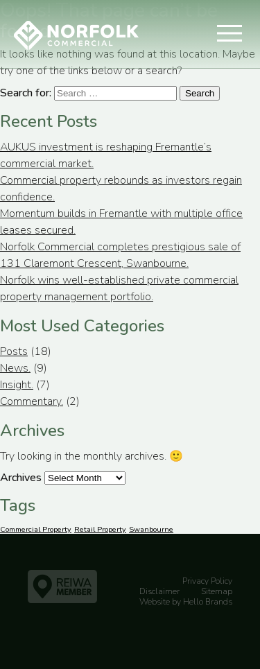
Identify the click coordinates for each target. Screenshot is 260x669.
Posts (14, 351)
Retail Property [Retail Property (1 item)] (100, 529)
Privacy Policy (207, 581)
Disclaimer (159, 591)
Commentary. (31, 401)
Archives (21, 477)
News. (15, 368)
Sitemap (216, 591)
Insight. (16, 384)
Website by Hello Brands (185, 601)
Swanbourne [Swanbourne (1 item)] (151, 529)
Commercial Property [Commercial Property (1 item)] (35, 529)
